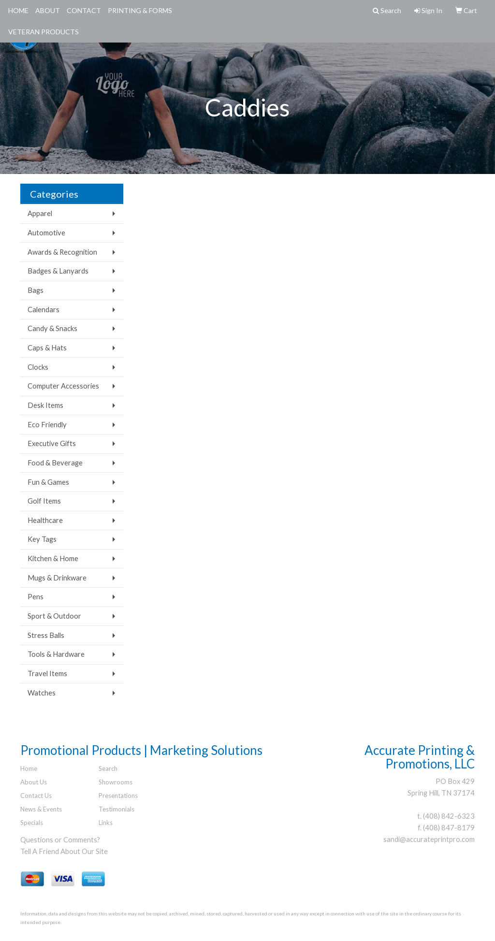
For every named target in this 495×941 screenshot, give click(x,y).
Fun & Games (48, 482)
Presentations (118, 795)
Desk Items (45, 405)
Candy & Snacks (52, 328)
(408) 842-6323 (449, 816)
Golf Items (44, 501)
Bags (36, 290)
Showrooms (115, 782)
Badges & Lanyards (58, 271)
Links (106, 822)
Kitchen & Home (53, 558)
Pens (36, 597)
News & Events (41, 809)
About (47, 10)
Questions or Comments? (60, 840)
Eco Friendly (47, 424)
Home (18, 10)
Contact (84, 10)
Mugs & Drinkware (57, 578)
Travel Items (47, 673)
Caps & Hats (47, 348)
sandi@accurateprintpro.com (429, 839)
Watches (42, 693)
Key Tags (42, 539)
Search (108, 768)
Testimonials (116, 809)
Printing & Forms (140, 10)
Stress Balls (46, 635)
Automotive (46, 233)
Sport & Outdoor (54, 616)
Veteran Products (43, 32)
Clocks (38, 367)
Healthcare (45, 520)
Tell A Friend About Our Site (64, 851)
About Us (33, 782)
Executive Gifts (52, 443)
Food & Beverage (55, 463)
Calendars (43, 309)
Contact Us (36, 795)
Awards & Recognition (62, 252)
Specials (31, 822)
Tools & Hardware (56, 654)
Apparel (40, 213)
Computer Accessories (63, 386)
